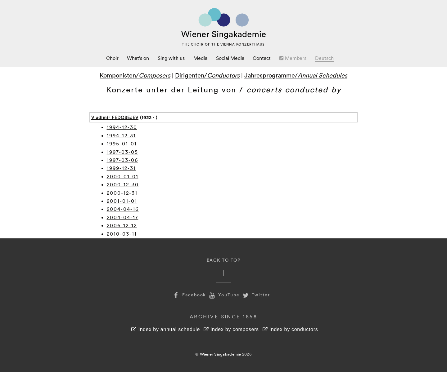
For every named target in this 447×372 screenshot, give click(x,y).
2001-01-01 (122, 201)
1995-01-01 (122, 143)
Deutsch (324, 58)
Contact (262, 58)
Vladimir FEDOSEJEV (114, 117)
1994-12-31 (121, 135)
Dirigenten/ (207, 75)
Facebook (189, 295)
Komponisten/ (135, 75)
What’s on (138, 58)
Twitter (256, 295)
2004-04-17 (122, 217)
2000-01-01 (122, 176)
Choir (112, 58)
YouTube (223, 295)
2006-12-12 (122, 225)
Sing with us (171, 58)
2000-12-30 (123, 184)
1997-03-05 (122, 152)
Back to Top (224, 260)
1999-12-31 (121, 168)
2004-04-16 (123, 209)
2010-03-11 (122, 234)
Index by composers (231, 329)
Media (200, 58)
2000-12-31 (122, 193)
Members (292, 58)
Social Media (230, 58)
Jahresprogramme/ (295, 75)
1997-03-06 (122, 160)
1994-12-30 (122, 127)
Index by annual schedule (165, 329)
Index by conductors (290, 329)
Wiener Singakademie (220, 354)
